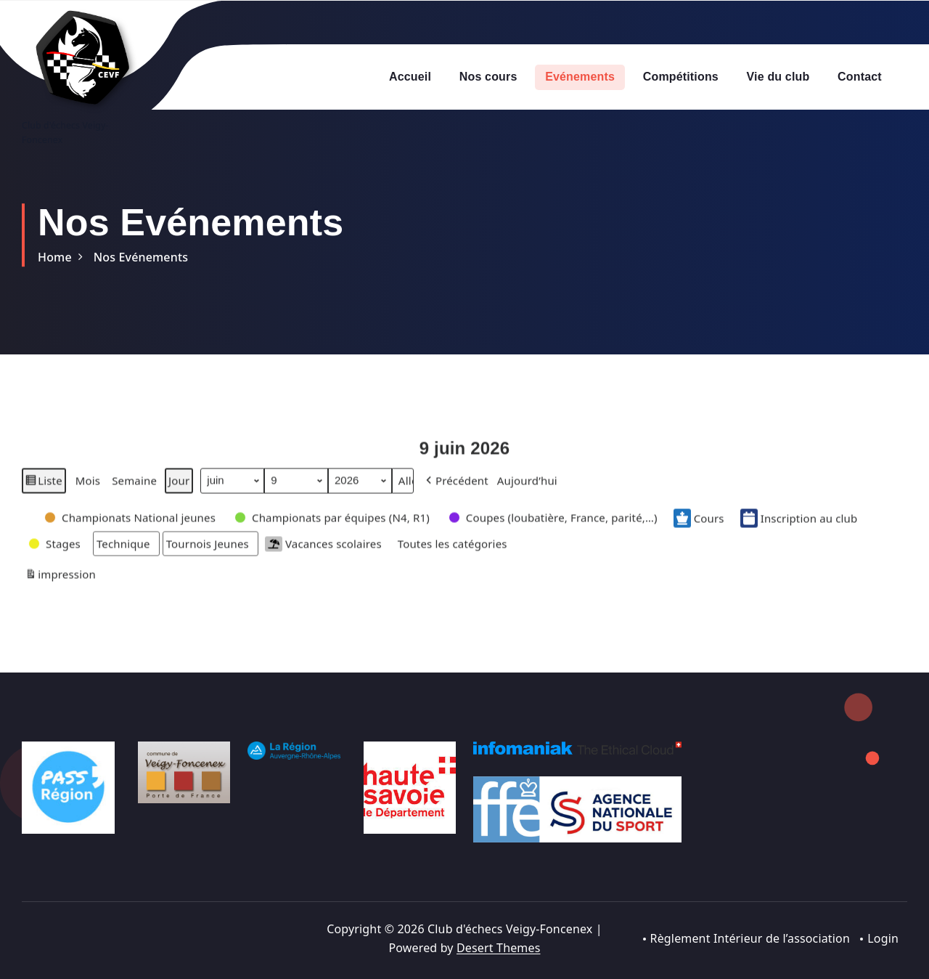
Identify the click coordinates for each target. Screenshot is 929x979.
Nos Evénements (141, 257)
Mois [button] (87, 487)
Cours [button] (699, 525)
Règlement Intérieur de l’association (750, 938)
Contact (860, 76)
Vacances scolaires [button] (323, 550)
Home (55, 257)
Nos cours (488, 76)
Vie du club (778, 76)
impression (60, 583)
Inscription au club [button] (799, 525)
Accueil (410, 76)
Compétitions (681, 76)
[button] (456, 487)
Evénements (580, 76)
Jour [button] (178, 487)
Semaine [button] (134, 487)
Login (883, 938)
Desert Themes (498, 948)
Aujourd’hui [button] (527, 487)
